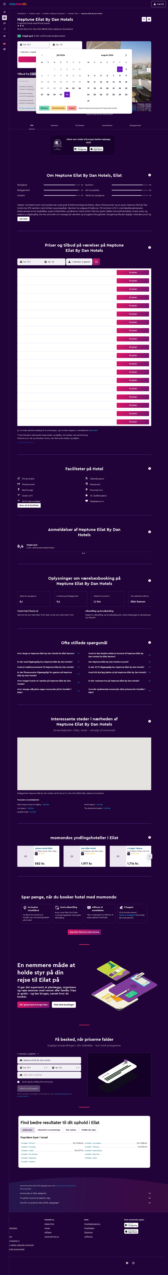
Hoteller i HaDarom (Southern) (58, 13)
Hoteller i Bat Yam (96, 1154)
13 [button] (42, 82)
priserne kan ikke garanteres (70, 1185)
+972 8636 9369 (29, 32)
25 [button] (73, 88)
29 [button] (54, 95)
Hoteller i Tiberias (96, 1147)
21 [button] (48, 88)
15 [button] (55, 82)
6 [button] (42, 76)
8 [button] (54, 76)
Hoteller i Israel (38, 13)
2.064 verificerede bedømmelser (54, 36)
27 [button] (42, 95)
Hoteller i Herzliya (32, 1147)
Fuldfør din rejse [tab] (93, 1130)
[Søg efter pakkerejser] (4, 28)
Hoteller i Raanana (32, 1158)
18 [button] (73, 82)
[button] (4, 4)
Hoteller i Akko (95, 1158)
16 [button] (61, 82)
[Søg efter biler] (4, 23)
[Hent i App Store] (101, 149)
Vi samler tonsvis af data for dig (90, 1198)
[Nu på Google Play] (85, 149)
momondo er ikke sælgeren (90, 1193)
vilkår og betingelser (66, 1094)
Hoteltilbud (26, 13)
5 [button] (79, 69)
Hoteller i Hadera (32, 1162)
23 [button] (61, 88)
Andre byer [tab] (32, 1130)
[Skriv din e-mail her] (56, 1075)
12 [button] (80, 76)
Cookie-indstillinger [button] (30, 442)
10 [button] (67, 76)
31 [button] (67, 95)
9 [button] (60, 76)
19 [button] (80, 82)
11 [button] (73, 76)
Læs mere (98, 430)
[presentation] (101, 149)
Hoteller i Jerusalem (97, 1143)
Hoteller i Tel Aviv (32, 1143)
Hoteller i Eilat (77, 13)
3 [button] (67, 69)
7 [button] (48, 76)
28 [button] (48, 95)
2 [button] (60, 69)
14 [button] (48, 82)
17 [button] (67, 82)
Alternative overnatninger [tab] (53, 1130)
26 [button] (79, 88)
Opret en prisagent (131, 915)
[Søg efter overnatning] (4, 17)
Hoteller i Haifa (31, 1151)
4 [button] (73, 69)
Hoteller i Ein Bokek (33, 1154)
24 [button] (67, 88)
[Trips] (4, 36)
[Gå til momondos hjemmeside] (18, 4)
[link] (88, 932)
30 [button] (61, 95)
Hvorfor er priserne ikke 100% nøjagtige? (90, 1202)
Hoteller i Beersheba (97, 1151)
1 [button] (54, 69)
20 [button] (42, 88)
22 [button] (54, 88)
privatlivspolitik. (27, 1096)
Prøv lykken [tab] (75, 1130)
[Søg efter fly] (4, 12)
